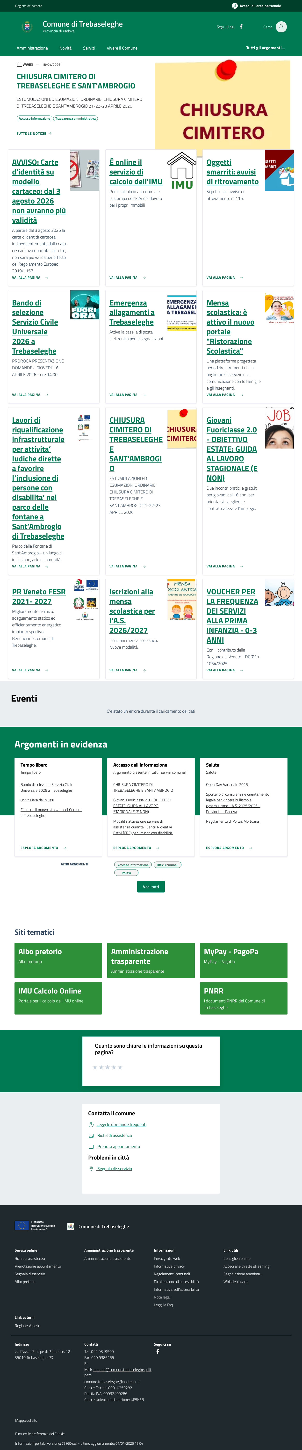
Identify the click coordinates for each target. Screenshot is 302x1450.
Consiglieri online (237, 1258)
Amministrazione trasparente (107, 1258)
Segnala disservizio (30, 1274)
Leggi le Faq (163, 1305)
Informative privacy (169, 1266)
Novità (65, 48)
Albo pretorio (25, 1281)
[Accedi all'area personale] (258, 6)
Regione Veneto (27, 1325)
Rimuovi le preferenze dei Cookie (40, 1433)
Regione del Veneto (28, 5)
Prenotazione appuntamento (38, 1266)
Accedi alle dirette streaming (246, 1266)
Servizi (89, 48)
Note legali (162, 1297)
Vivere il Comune (122, 48)
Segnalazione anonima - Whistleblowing (243, 1277)
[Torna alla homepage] (100, 1226)
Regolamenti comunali (172, 1274)
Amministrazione (32, 48)
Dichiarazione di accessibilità (176, 1281)
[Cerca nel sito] (281, 27)
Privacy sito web (167, 1258)
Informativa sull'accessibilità (176, 1289)
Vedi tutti (151, 887)
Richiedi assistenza (30, 1258)
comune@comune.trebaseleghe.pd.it (122, 1369)
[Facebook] (238, 26)
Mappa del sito (26, 1420)
